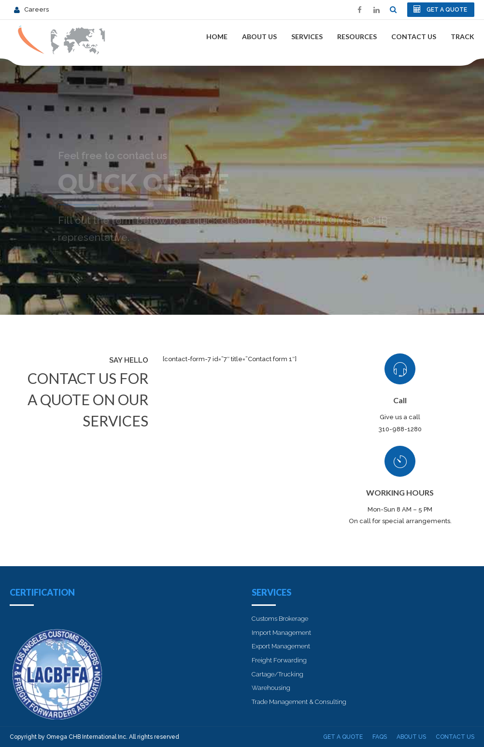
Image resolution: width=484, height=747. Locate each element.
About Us (259, 36)
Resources (357, 36)
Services (307, 36)
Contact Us (413, 36)
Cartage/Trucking (277, 674)
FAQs (379, 736)
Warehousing (271, 687)
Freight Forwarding (279, 660)
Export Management (281, 646)
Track (462, 36)
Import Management (281, 632)
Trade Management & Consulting (299, 701)
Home (217, 36)
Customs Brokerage (280, 618)
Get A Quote (343, 736)
